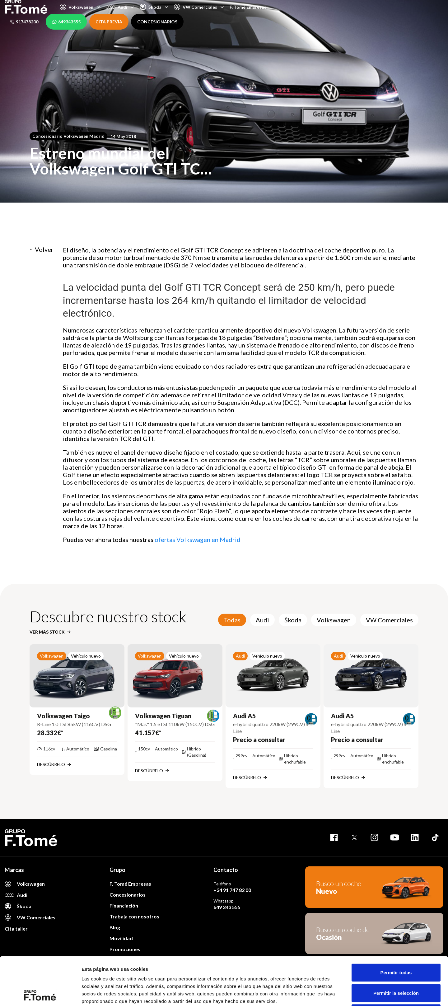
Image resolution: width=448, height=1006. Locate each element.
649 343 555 (226, 907)
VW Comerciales (389, 620)
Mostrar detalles (337, 993)
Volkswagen (334, 620)
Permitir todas (396, 924)
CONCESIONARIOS (157, 21)
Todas (232, 620)
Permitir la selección (396, 944)
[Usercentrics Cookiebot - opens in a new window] (40, 994)
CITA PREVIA (109, 21)
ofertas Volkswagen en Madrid (197, 539)
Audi (262, 620)
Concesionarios (128, 895)
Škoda (292, 620)
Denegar (396, 965)
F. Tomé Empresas (248, 7)
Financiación (124, 905)
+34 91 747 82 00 (232, 890)
